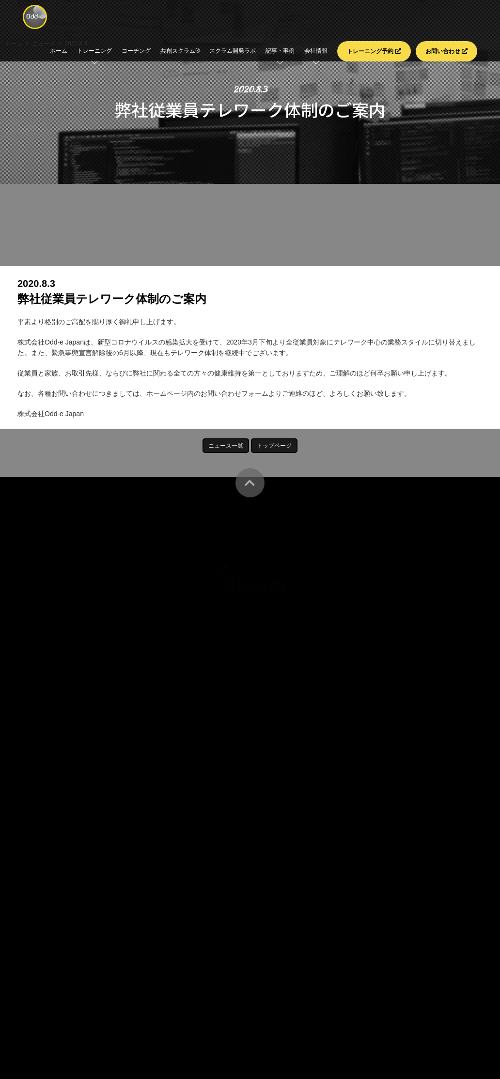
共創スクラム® (180, 50)
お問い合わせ (446, 51)
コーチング (136, 50)
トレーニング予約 (374, 51)
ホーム (58, 50)
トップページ (274, 445)
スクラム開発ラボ (232, 50)
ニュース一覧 (225, 445)
